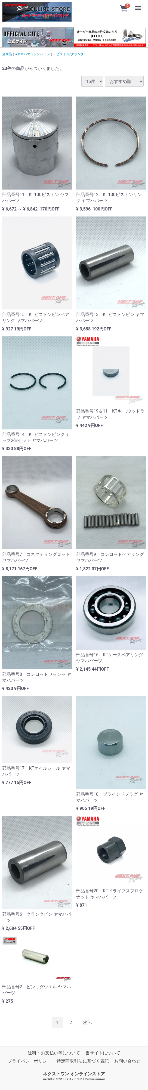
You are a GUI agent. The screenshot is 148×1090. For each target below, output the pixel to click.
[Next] (87, 1022)
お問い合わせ (127, 1061)
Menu (138, 5)
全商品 (7, 54)
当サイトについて (102, 1052)
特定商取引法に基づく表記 (83, 1061)
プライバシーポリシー (29, 1061)
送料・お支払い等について (54, 1052)
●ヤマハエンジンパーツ (32, 54)
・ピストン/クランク (68, 54)
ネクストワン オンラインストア (74, 1073)
